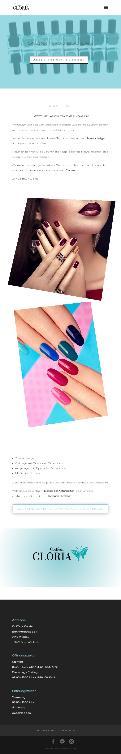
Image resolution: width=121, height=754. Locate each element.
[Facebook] (53, 741)
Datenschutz (69, 730)
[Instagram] (71, 741)
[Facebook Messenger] (62, 741)
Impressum (45, 730)
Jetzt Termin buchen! (59, 60)
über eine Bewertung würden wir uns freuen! (60, 508)
